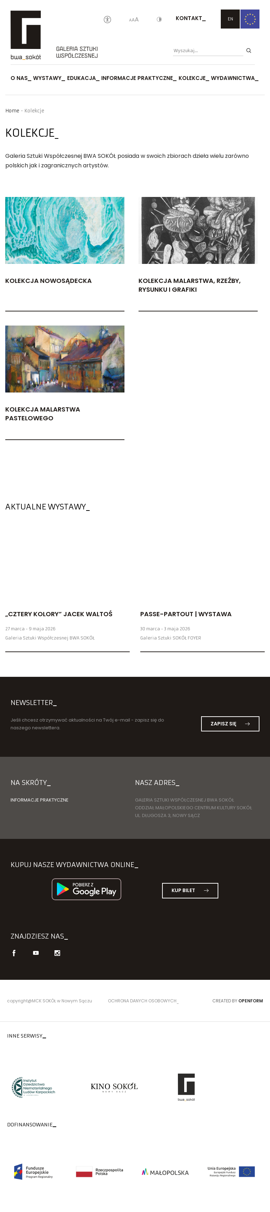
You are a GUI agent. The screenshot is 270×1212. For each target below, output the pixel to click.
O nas (19, 78)
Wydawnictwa (233, 78)
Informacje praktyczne (137, 78)
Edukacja (81, 78)
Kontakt (189, 18)
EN (230, 18)
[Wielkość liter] (134, 20)
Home (12, 111)
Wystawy (47, 78)
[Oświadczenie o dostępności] (107, 20)
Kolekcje (192, 78)
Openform (250, 1001)
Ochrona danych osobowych (142, 1001)
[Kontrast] (159, 20)
